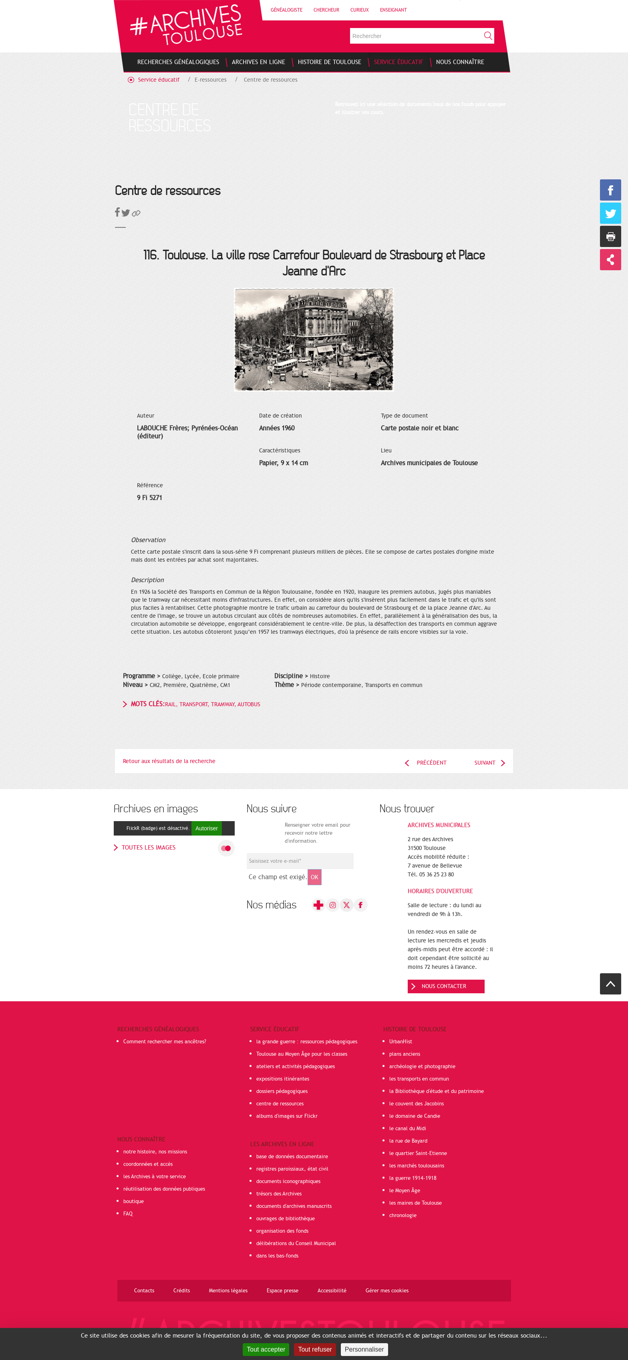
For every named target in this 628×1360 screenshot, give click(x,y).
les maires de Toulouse (415, 1203)
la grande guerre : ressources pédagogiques (306, 1042)
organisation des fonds (282, 1231)
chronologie (403, 1215)
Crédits (181, 1291)
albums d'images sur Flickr (287, 1116)
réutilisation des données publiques (164, 1189)
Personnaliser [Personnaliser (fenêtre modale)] (364, 1349)
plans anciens (404, 1054)
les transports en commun (419, 1079)
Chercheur (326, 10)
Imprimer (610, 236)
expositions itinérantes (282, 1079)
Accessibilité (332, 1291)
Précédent (432, 762)
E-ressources (211, 79)
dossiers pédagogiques (282, 1091)
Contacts (144, 1291)
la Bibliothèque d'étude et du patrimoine (436, 1091)
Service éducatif (158, 79)
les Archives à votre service (154, 1176)
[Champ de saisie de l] (300, 861)
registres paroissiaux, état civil (292, 1169)
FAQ (128, 1214)
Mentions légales (228, 1291)
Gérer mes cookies (387, 1291)
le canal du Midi (407, 1128)
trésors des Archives (279, 1194)
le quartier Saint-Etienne (418, 1153)
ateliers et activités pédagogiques (295, 1066)
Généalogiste (286, 10)
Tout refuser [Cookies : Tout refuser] (315, 1349)
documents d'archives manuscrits (294, 1206)
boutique (133, 1201)
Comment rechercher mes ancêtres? (164, 1042)
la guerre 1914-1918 (413, 1178)
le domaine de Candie (414, 1116)
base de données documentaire (292, 1156)
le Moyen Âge (404, 1190)
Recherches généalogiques (158, 1029)
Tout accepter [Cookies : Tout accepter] (266, 1349)
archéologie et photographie (422, 1066)
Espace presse (282, 1291)
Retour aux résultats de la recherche (169, 761)
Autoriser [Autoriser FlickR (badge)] (206, 828)
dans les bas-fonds (277, 1256)
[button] (136, 214)
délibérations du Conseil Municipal (296, 1243)
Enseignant (393, 10)
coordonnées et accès (148, 1164)
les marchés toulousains (416, 1166)
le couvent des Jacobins (416, 1104)
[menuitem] (178, 62)
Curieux (359, 10)
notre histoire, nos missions (155, 1152)
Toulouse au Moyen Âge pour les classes (301, 1054)
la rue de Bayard (408, 1141)
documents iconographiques (288, 1181)
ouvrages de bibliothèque (285, 1218)
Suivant (485, 762)
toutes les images (148, 847)
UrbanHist (400, 1042)
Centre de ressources (271, 79)
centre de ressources (280, 1104)
